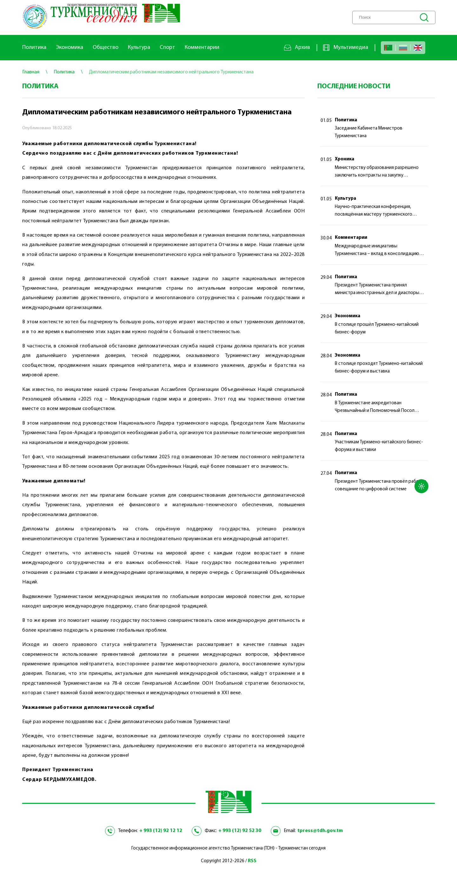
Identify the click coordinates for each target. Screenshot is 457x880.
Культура (139, 47)
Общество (105, 47)
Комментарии (202, 47)
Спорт (167, 47)
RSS (252, 861)
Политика (34, 47)
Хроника (344, 159)
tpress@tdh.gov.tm (320, 830)
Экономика (69, 47)
